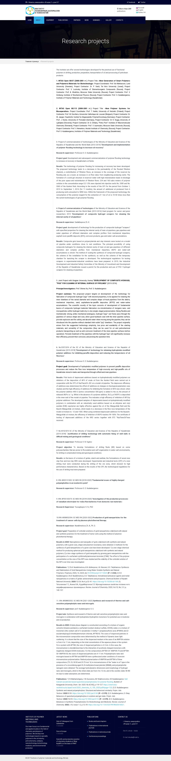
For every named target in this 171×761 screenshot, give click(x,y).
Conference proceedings (97, 736)
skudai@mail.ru (133, 737)
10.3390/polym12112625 (97, 573)
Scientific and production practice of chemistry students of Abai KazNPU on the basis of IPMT (67, 741)
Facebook (131, 2)
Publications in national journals (100, 732)
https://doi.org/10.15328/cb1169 (105, 582)
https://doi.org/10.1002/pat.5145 (85, 693)
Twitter (141, 2)
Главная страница (32, 61)
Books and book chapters (97, 721)
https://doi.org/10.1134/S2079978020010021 (106, 705)
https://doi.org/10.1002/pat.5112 (86, 699)
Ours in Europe (61, 731)
